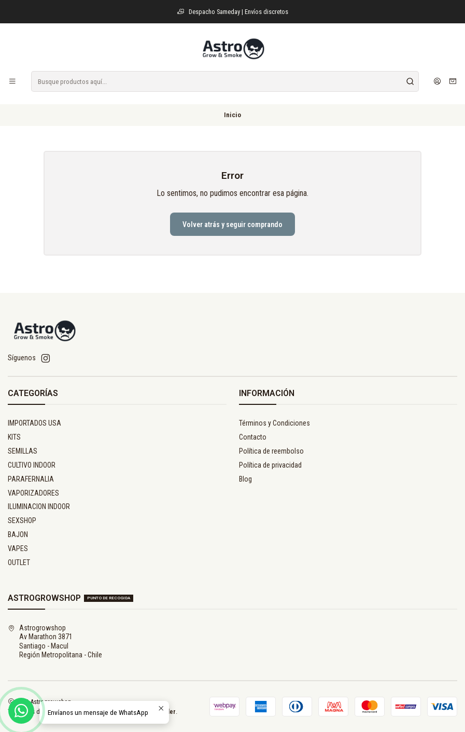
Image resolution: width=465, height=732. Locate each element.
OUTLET (19, 562)
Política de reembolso (271, 451)
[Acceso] (437, 81)
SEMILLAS (22, 451)
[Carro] (453, 81)
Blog (245, 479)
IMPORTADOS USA (34, 423)
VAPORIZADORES (33, 493)
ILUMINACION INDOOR (39, 506)
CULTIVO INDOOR (31, 465)
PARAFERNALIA (31, 479)
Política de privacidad (270, 465)
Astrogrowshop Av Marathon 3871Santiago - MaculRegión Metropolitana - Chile (55, 641)
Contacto (252, 437)
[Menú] (12, 81)
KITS (14, 437)
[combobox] (225, 81)
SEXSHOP (22, 520)
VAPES (18, 548)
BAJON (18, 534)
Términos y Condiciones (274, 423)
